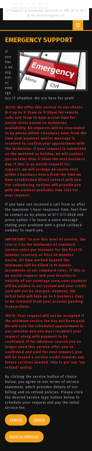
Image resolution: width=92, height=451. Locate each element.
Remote (16, 420)
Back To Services (24, 436)
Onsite (39, 420)
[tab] (78, 25)
